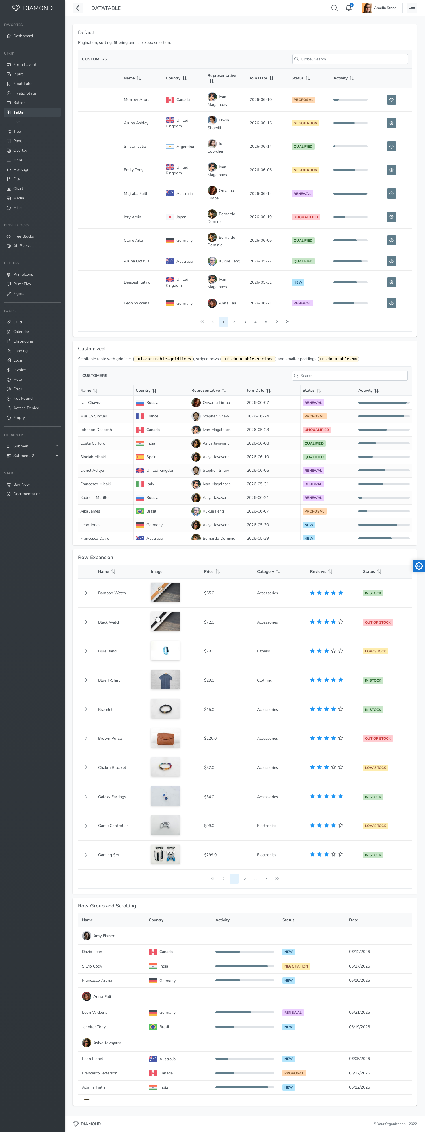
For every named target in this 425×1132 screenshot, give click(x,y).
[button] (86, 593)
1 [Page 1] (223, 322)
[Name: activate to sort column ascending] (141, 78)
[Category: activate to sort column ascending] (279, 572)
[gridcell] (86, 593)
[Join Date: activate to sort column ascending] (267, 78)
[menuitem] (32, 31)
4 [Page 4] (255, 322)
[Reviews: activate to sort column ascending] (332, 572)
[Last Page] (287, 322)
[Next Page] (277, 322)
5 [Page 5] (266, 322)
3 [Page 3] (245, 322)
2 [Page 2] (234, 322)
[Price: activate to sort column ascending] (226, 572)
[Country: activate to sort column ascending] (183, 78)
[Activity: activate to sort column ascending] (350, 78)
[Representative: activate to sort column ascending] (224, 78)
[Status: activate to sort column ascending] (308, 78)
